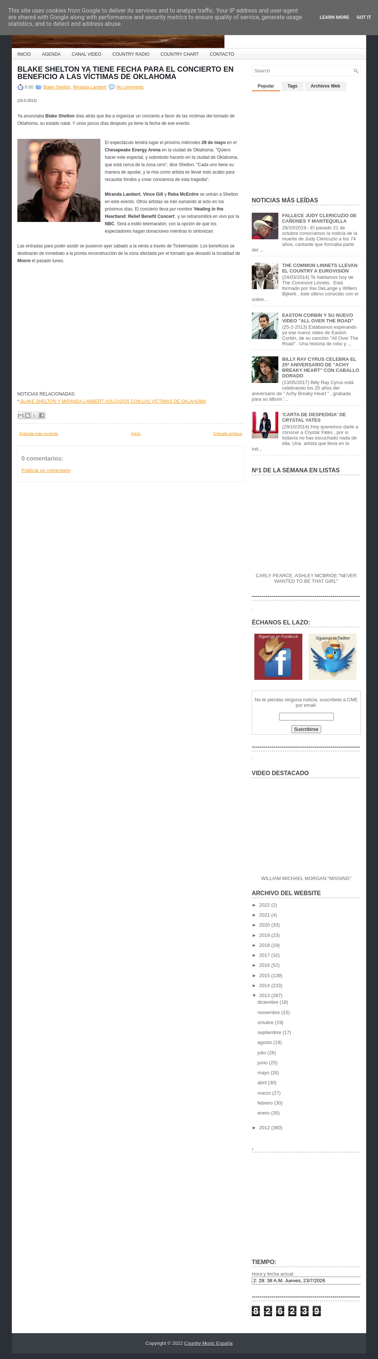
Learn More (334, 17)
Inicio (136, 433)
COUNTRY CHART (180, 54)
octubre (266, 1022)
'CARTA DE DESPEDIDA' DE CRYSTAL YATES (314, 417)
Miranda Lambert (90, 87)
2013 (265, 995)
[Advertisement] (307, 141)
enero (264, 1113)
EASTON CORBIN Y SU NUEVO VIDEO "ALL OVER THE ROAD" (317, 318)
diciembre (269, 1002)
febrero (266, 1103)
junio (263, 1062)
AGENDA (51, 54)
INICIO (24, 54)
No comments (130, 87)
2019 (265, 935)
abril (263, 1082)
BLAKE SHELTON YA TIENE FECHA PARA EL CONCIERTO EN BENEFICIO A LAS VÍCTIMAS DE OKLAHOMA (125, 72)
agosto (266, 1042)
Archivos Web (325, 86)
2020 (265, 925)
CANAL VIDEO (86, 54)
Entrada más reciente (39, 433)
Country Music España (208, 1343)
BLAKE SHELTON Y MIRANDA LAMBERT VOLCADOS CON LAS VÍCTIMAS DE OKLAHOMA (112, 401)
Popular (266, 86)
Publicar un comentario (46, 470)
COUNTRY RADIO (131, 54)
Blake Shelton (57, 87)
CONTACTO (222, 54)
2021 (265, 915)
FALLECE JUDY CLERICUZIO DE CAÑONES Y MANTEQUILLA (319, 218)
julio (263, 1052)
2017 (265, 955)
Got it (364, 17)
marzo (265, 1093)
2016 (265, 965)
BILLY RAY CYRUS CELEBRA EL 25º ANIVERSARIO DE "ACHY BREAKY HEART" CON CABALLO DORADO (320, 367)
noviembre (269, 1012)
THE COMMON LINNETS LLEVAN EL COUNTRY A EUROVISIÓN (319, 268)
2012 (265, 1127)
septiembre (270, 1032)
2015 (265, 975)
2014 (265, 985)
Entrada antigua (227, 433)
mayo (264, 1072)
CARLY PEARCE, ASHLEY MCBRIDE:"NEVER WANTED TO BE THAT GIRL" (306, 578)
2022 (265, 905)
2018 (265, 945)
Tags (293, 86)
